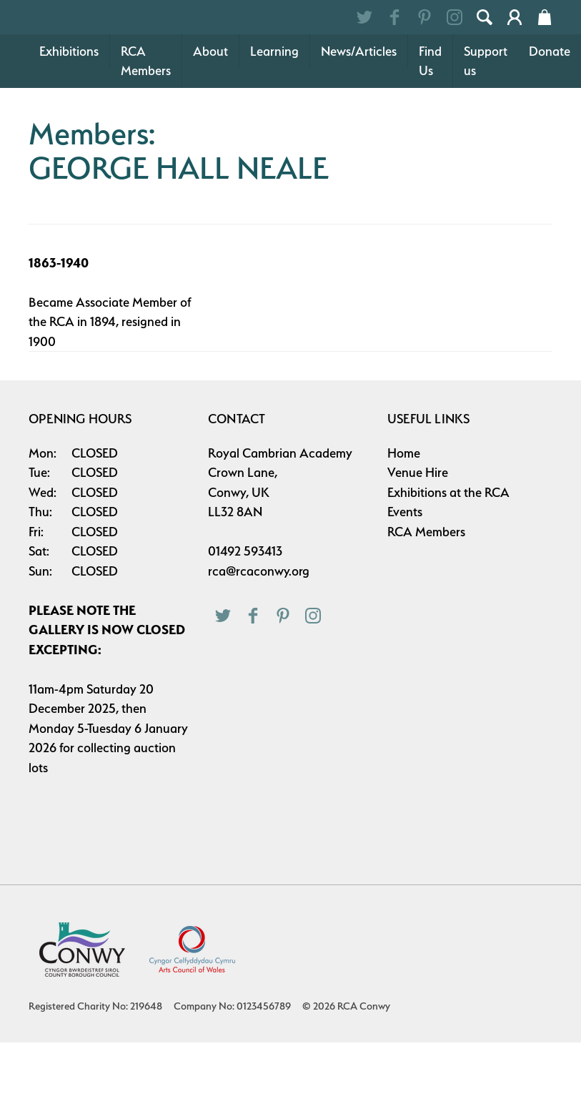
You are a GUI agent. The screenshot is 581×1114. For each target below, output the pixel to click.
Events (404, 583)
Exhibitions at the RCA (448, 563)
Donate (549, 122)
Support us (485, 132)
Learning (274, 122)
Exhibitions (69, 122)
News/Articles (359, 122)
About (210, 122)
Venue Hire (417, 543)
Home (403, 524)
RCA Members (146, 132)
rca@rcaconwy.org (258, 642)
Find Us (430, 132)
